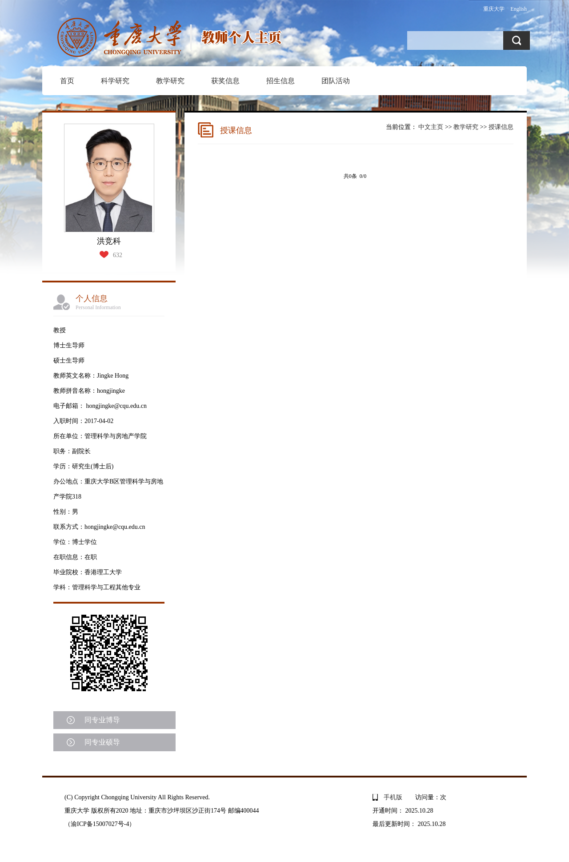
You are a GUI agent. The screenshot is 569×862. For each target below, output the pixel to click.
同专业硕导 (102, 742)
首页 (67, 81)
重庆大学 (494, 9)
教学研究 (170, 81)
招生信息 (280, 81)
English (518, 9)
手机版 (393, 797)
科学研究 (115, 81)
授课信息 (501, 127)
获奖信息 (225, 81)
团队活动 (335, 81)
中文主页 (430, 127)
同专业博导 (102, 720)
